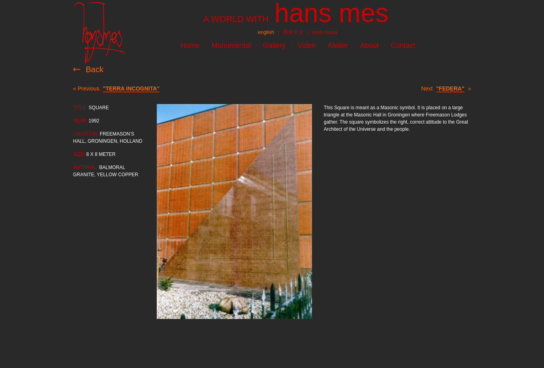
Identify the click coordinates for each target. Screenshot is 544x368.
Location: (86, 134)
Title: (80, 107)
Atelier (338, 45)
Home (190, 45)
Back (94, 69)
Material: (85, 167)
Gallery (274, 45)
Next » (446, 88)
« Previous (116, 88)
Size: (79, 154)
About (369, 45)
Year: (80, 121)
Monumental (231, 45)
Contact (402, 45)
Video (307, 45)
